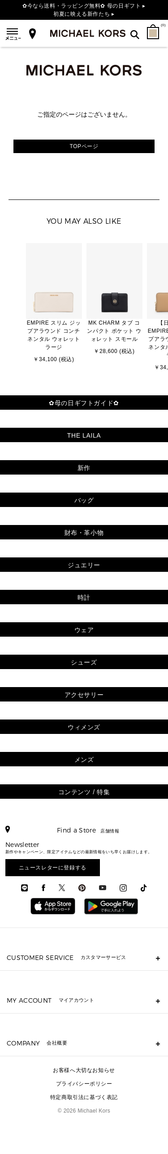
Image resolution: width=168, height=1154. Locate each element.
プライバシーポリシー (84, 1084)
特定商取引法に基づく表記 (84, 1097)
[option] (54, 304)
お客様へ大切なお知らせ (84, 1070)
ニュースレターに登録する (52, 867)
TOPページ (83, 146)
